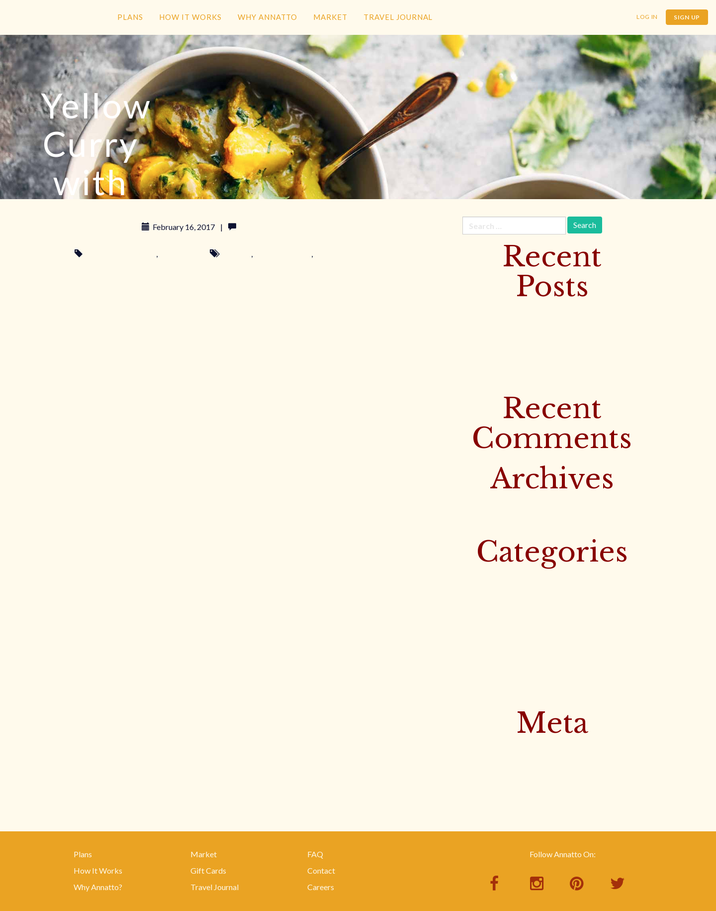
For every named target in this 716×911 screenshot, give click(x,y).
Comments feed (489, 781)
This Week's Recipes (121, 253)
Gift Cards (208, 870)
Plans (130, 16)
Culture (475, 577)
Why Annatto (268, 16)
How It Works (190, 16)
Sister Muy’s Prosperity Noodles (517, 328)
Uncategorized (488, 659)
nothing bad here (282, 253)
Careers (320, 887)
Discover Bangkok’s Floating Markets (527, 312)
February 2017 (487, 504)
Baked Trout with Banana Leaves (518, 361)
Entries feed (482, 765)
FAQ (315, 854)
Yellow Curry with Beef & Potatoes (521, 344)
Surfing (474, 626)
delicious (236, 253)
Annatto (55, 33)
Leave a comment (268, 226)
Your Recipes (181, 253)
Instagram (479, 610)
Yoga (471, 675)
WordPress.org (488, 797)
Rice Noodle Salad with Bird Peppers (524, 377)
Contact (321, 870)
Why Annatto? (98, 887)
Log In (647, 16)
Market (330, 16)
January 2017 (485, 520)
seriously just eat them (352, 253)
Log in (472, 748)
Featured (477, 593)
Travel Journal (398, 16)
